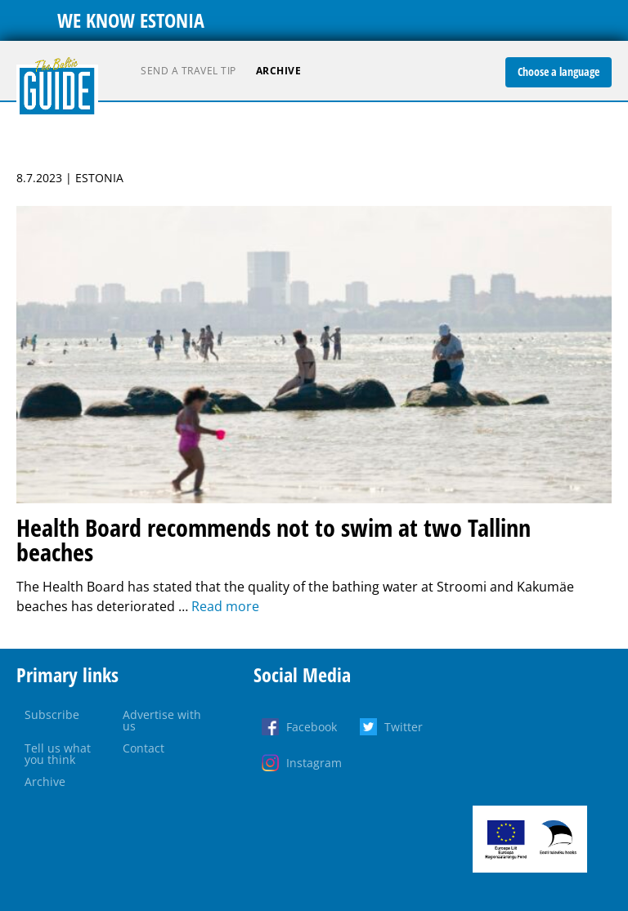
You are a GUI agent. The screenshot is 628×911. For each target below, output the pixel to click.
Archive (279, 71)
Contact (143, 748)
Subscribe (52, 714)
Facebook (311, 727)
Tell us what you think (58, 753)
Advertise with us (162, 720)
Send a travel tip (188, 71)
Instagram (314, 762)
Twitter (403, 727)
